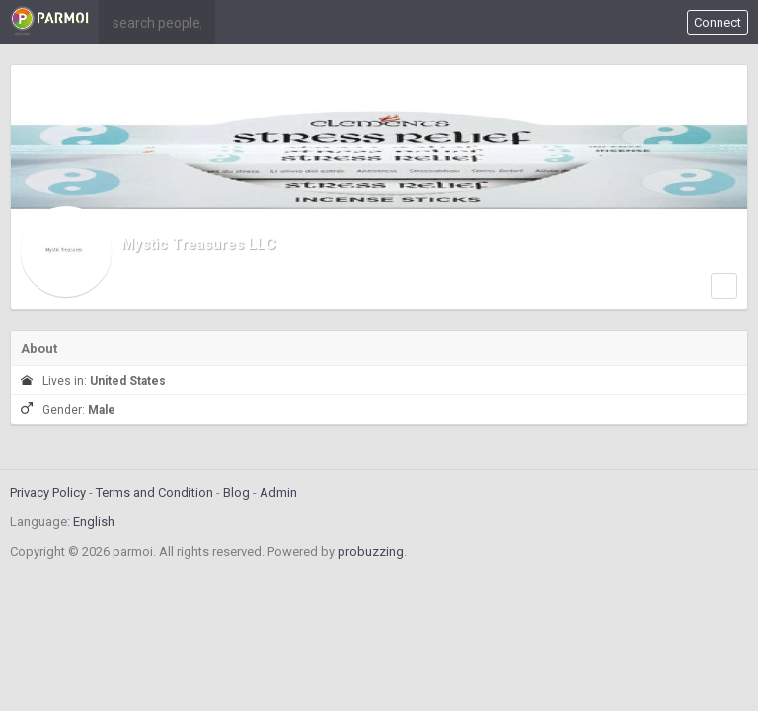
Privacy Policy (48, 492)
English (93, 521)
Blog (236, 492)
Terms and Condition (154, 492)
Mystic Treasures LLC (198, 244)
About (39, 348)
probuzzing (371, 551)
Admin (278, 492)
